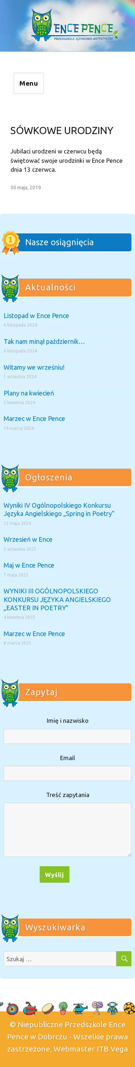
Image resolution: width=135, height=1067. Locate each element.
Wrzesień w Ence (28, 539)
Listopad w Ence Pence (36, 315)
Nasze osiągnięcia (59, 242)
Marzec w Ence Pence (34, 418)
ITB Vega (112, 1048)
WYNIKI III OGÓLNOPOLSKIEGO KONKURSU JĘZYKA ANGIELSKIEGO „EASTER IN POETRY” (57, 599)
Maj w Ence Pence (29, 565)
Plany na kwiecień (29, 393)
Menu (29, 83)
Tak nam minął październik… (44, 341)
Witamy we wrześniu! (34, 367)
